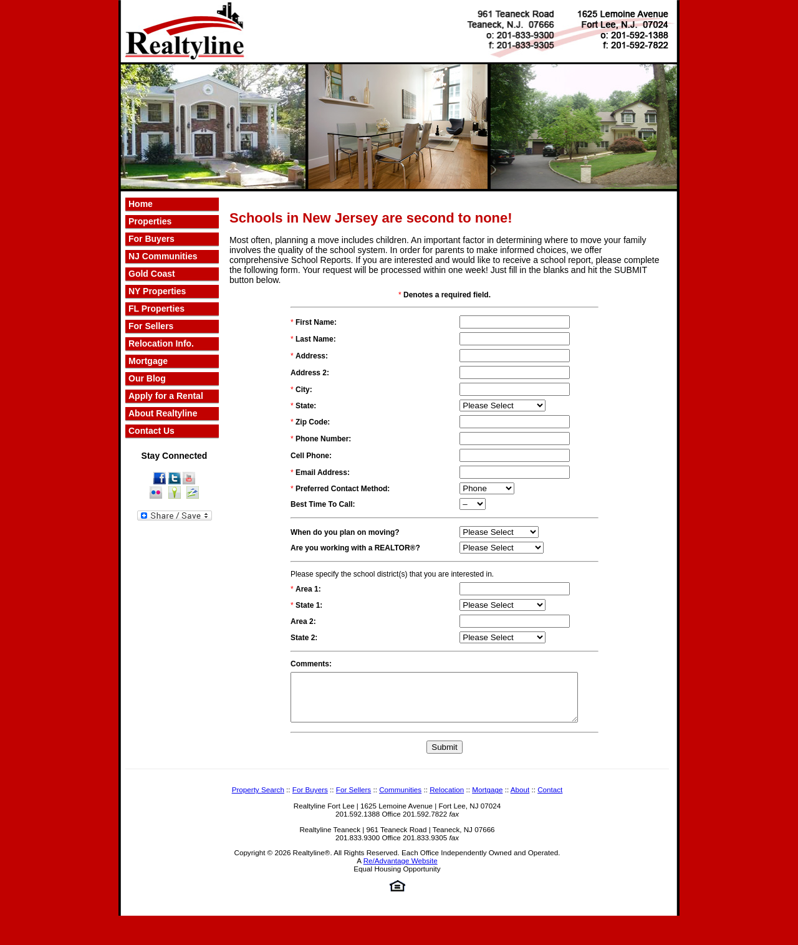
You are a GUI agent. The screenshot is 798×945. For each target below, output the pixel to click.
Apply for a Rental (165, 396)
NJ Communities (162, 256)
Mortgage (148, 361)
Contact (549, 799)
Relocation (447, 799)
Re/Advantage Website (400, 870)
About (520, 799)
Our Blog (147, 378)
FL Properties (156, 309)
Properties (149, 221)
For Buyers (151, 239)
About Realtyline (162, 413)
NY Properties (157, 291)
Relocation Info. (161, 343)
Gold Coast (151, 274)
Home (140, 204)
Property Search (258, 799)
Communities (400, 799)
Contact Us (151, 431)
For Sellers (150, 326)
